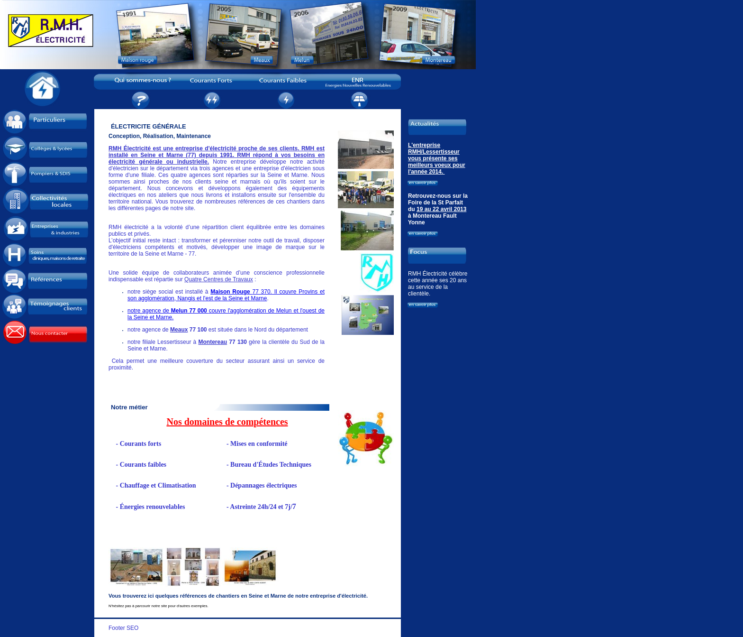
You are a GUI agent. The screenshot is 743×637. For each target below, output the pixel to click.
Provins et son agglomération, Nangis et (226, 295)
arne (261, 298)
